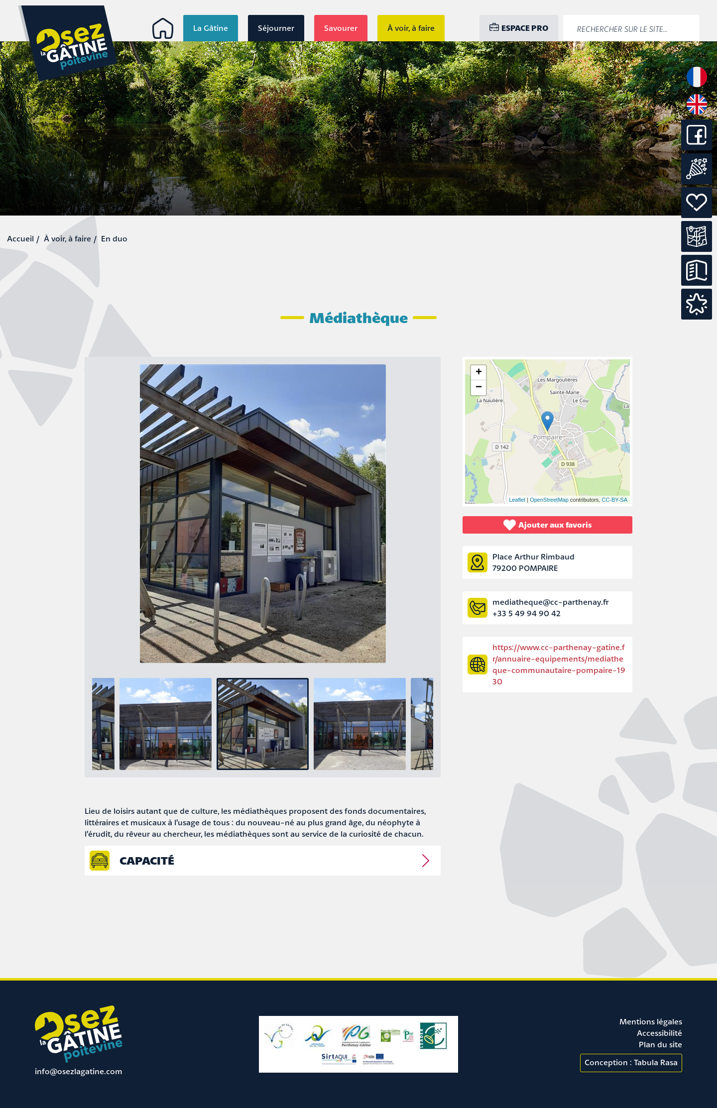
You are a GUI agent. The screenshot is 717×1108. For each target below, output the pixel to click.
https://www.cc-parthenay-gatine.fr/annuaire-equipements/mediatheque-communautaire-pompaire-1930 (558, 664)
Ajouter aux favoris (547, 525)
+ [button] (479, 372)
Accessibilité (659, 1033)
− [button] (479, 387)
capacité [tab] (147, 860)
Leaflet (517, 500)
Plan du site (660, 1044)
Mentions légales (650, 1021)
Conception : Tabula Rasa (631, 1062)
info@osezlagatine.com (78, 1071)
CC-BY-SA (614, 500)
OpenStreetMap (549, 500)
